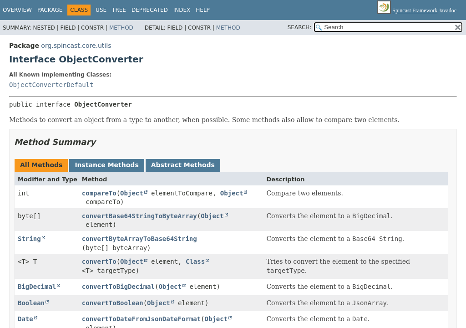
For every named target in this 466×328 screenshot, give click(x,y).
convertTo (99, 261)
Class (195, 261)
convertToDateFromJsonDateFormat (141, 319)
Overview (17, 10)
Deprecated (150, 10)
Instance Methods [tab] (106, 165)
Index (182, 10)
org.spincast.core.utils (76, 45)
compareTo (99, 193)
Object (131, 193)
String (29, 238)
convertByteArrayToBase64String (139, 238)
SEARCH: (300, 27)
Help (203, 10)
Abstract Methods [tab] (183, 165)
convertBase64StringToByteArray (139, 216)
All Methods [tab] (41, 165)
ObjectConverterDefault (51, 84)
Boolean (31, 303)
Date (25, 319)
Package (49, 10)
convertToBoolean (112, 303)
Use (101, 10)
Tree (119, 10)
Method (121, 28)
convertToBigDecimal (118, 286)
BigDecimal (37, 286)
